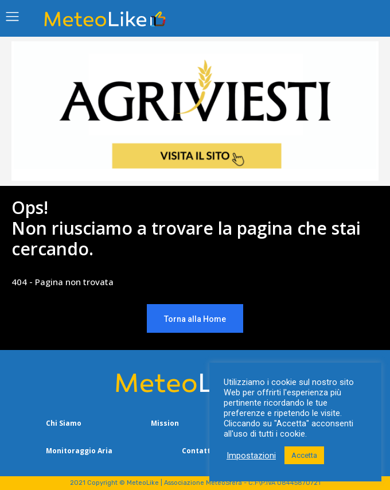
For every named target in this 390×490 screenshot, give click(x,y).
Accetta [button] (304, 455)
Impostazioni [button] (251, 455)
